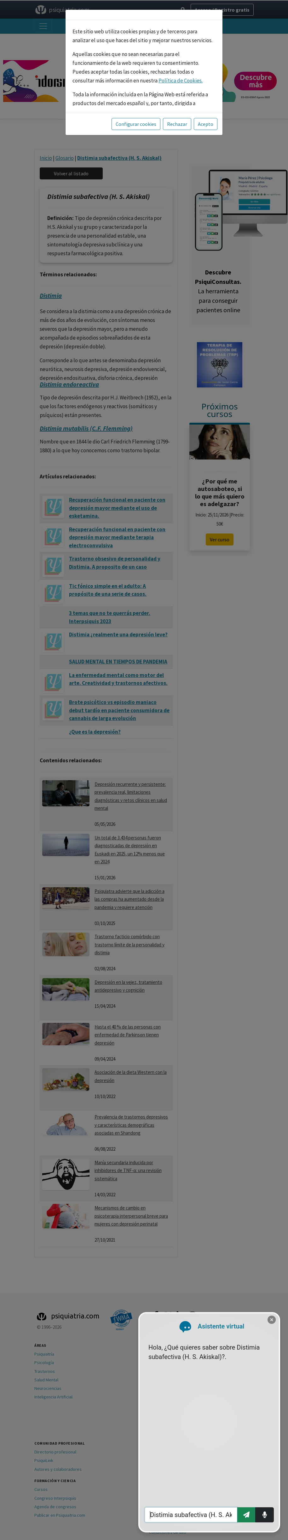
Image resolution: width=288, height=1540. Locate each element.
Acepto (205, 124)
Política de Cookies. (180, 80)
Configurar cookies (136, 124)
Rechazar (177, 124)
